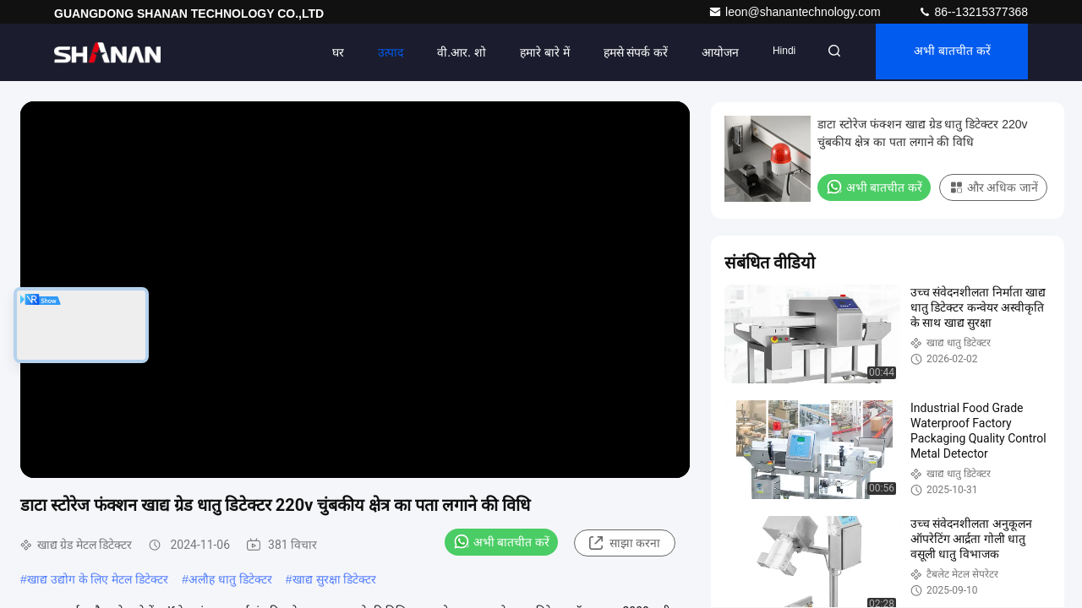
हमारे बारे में (534, 52)
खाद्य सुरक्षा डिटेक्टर (334, 579)
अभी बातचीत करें (948, 52)
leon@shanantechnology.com (796, 12)
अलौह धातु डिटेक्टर (230, 579)
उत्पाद (380, 52)
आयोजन (710, 52)
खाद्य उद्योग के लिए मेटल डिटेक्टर (97, 579)
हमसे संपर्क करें (625, 52)
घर (328, 52)
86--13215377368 (973, 12)
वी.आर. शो (451, 52)
